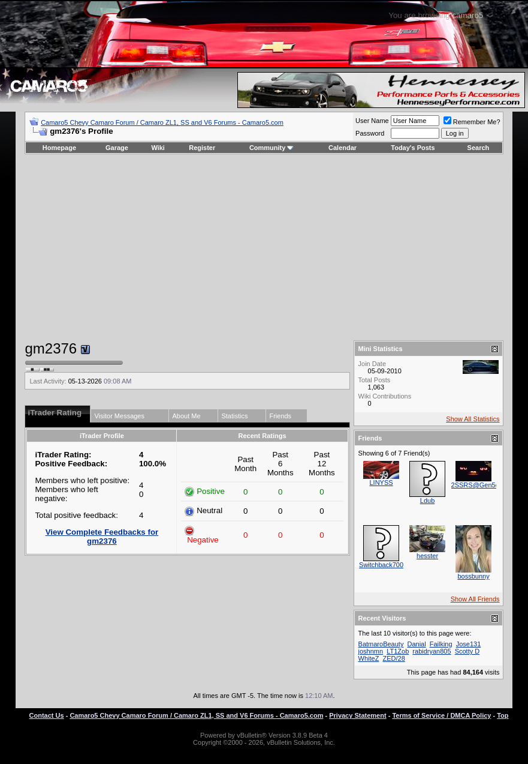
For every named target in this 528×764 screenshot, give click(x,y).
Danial (416, 644)
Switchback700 (381, 564)
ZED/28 (393, 658)
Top (502, 715)
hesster (427, 555)
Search (478, 147)
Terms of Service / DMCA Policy (441, 715)
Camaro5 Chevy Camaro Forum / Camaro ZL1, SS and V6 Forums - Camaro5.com (162, 122)
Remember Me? (471, 121)
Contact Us (46, 715)
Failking (441, 644)
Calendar (342, 147)
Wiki (158, 147)
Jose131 (468, 644)
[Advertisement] (264, 247)
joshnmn (371, 651)
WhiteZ (368, 658)
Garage (116, 147)
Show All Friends (475, 599)
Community (271, 147)
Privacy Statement (357, 715)
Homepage (59, 147)
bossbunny (473, 576)
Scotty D (467, 651)
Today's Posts (413, 147)
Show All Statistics (472, 419)
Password (369, 133)
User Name (372, 120)
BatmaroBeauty (381, 644)
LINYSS (381, 482)
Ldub (427, 500)
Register (202, 147)
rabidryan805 (431, 651)
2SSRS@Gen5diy (477, 485)
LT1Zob (398, 651)
